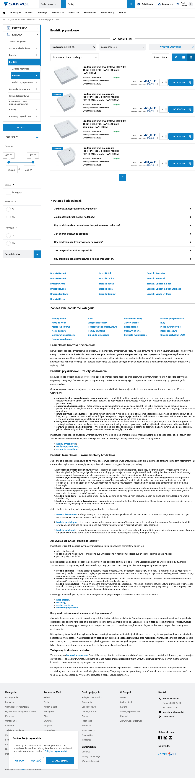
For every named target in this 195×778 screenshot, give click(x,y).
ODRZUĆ (36, 760)
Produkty (15, 12)
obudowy (60, 602)
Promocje (42, 12)
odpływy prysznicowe (67, 446)
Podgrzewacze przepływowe (102, 326)
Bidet (90, 318)
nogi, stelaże (62, 599)
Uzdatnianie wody (133, 318)
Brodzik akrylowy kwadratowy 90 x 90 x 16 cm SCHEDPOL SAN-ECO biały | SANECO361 (104, 69)
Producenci (87, 721)
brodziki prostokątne (66, 522)
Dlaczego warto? (90, 711)
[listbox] (74, 57)
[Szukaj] (131, 4)
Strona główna (10, 19)
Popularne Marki (53, 692)
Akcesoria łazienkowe (23, 48)
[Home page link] (16, 4)
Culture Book (126, 702)
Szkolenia (86, 725)
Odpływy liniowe (132, 330)
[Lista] (191, 57)
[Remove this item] (94, 47)
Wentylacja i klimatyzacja (17, 706)
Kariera (123, 706)
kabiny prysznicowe (66, 443)
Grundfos (48, 721)
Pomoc (85, 716)
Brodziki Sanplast (107, 293)
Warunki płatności (90, 761)
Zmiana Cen (87, 735)
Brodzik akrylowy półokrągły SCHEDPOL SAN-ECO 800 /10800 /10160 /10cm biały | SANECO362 (101, 150)
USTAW (19, 760)
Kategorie (10, 692)
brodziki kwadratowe (66, 514)
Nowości (29, 12)
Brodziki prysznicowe (49, 19)
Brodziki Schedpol (156, 278)
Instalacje (9, 725)
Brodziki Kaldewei (59, 293)
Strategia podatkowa (130, 711)
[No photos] (176, 57)
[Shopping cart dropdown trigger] (185, 4)
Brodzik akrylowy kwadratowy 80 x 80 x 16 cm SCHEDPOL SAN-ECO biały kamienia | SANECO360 (104, 123)
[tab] (122, 209)
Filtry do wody (59, 322)
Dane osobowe (89, 706)
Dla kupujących (90, 692)
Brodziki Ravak (106, 283)
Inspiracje (86, 739)
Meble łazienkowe (61, 326)
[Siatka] (183, 57)
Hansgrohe (49, 711)
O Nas (123, 697)
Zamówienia (89, 746)
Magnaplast (49, 730)
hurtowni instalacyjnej (77, 655)
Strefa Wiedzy (107, 12)
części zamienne (64, 605)
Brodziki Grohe (57, 283)
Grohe (46, 702)
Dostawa (86, 751)
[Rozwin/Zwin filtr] (22, 137)
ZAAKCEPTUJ (60, 760)
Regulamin (87, 702)
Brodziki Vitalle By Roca (159, 293)
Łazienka (22, 35)
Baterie (23, 55)
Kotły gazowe (59, 330)
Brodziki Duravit (58, 273)
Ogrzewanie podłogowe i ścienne (20, 711)
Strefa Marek (90, 12)
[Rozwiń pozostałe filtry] (37, 254)
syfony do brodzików (66, 449)
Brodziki (23, 62)
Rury (162, 322)
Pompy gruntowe (96, 330)
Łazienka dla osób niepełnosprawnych (18, 102)
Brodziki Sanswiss (156, 273)
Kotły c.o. (9, 716)
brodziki (24, 75)
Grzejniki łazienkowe (19, 96)
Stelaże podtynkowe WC (172, 334)
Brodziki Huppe (58, 288)
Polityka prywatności (55, 751)
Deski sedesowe (168, 330)
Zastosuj (22, 128)
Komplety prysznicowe (23, 116)
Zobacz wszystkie (17, 41)
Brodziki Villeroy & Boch (159, 283)
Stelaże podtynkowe (14, 730)
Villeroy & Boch (50, 706)
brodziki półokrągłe (66, 530)
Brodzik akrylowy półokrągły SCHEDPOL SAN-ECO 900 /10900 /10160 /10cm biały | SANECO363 (101, 97)
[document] (22, 142)
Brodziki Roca (106, 288)
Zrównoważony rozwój (131, 721)
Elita (46, 716)
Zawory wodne (131, 322)
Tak (11, 209)
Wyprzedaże (58, 12)
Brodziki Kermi (57, 299)
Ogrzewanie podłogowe (63, 334)
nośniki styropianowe (24, 82)
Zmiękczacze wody (97, 322)
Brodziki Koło (105, 273)
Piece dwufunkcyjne (170, 326)
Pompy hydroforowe (62, 339)
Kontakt (123, 12)
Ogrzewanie (10, 721)
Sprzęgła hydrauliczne (135, 334)
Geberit (47, 697)
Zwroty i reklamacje (91, 756)
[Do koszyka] (180, 82)
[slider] (8, 162)
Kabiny (23, 109)
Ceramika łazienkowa (23, 89)
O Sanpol (125, 692)
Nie (10, 217)
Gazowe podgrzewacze (172, 318)
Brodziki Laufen (106, 278)
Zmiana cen (73, 12)
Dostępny (17, 192)
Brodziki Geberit (58, 278)
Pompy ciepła (22, 28)
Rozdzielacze (131, 326)
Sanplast (48, 725)
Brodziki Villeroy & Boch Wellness (164, 288)
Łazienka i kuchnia (28, 19)
